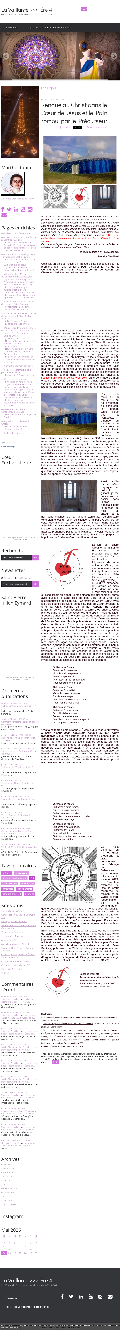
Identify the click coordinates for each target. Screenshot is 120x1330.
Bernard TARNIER (10, 1142)
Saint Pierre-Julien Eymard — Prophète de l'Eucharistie (20, 678)
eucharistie (27, 883)
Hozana (24, 539)
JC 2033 (5, 973)
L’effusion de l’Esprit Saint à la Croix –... (19, 768)
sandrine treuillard (12, 893)
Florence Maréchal (10, 1110)
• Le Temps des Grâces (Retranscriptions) (16, 427)
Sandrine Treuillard (8, 442)
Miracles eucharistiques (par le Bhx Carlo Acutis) (18, 926)
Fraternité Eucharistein (12, 910)
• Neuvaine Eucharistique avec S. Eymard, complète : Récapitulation (20, 343)
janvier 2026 (7, 1168)
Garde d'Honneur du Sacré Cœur (17, 965)
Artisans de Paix (9, 939)
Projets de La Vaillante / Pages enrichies (48, 27)
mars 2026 (6, 1164)
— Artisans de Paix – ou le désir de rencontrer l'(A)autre (19, 238)
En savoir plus (14, 1328)
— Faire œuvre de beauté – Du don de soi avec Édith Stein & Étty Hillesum (19, 316)
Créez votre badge (8, 447)
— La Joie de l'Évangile (12, 433)
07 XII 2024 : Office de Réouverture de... (19, 848)
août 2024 (6, 1196)
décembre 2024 (9, 1188)
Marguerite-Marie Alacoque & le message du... (19, 1016)
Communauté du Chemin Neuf (16, 961)
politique (29, 893)
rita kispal (112, 1056)
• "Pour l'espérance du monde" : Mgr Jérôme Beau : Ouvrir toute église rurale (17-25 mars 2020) (20, 295)
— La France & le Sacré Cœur (16, 233)
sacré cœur (22, 873)
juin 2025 (6, 1184)
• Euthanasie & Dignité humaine (19, 375)
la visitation (81, 1056)
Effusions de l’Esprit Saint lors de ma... (17, 784)
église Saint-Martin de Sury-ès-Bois (64, 377)
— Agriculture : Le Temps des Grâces (16, 422)
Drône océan (56, 1027)
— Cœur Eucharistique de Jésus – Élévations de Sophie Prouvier (18, 255)
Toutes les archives (10, 1205)
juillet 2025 (6, 1180)
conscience (8, 888)
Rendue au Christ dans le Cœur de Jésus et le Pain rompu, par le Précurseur (74, 113)
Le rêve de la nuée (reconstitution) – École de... (19, 739)
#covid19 (46, 1058)
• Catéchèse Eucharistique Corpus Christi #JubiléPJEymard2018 (17, 336)
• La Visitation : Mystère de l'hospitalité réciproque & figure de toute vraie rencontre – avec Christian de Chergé (20, 246)
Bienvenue (11, 27)
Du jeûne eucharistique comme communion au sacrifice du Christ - (80, 238)
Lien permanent (96, 127)
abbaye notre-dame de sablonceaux (91, 1058)
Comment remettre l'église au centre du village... (20, 723)
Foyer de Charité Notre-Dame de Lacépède (18, 949)
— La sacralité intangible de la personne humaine (16, 371)
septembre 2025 (10, 1172)
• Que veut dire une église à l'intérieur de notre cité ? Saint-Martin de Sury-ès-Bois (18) (19, 282)
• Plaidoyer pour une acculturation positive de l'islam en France (19, 403)
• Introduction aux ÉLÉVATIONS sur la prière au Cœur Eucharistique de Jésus (19, 262)
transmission (10, 883)
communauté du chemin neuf (101, 1053)
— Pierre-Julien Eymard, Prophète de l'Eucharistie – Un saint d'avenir (18, 329)
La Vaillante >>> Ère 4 (26, 9)
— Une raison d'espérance (14, 379)
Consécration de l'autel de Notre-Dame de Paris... (18, 832)
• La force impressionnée (16, 323)
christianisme (24, 888)
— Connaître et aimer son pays (17, 365)
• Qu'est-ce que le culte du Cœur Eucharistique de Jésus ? (19, 268)
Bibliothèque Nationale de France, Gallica (59, 1043)
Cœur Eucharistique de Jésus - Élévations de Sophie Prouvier (20, 538)
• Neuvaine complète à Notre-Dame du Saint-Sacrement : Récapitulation (19, 351)
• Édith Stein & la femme (16, 321)
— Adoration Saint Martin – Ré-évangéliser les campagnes (16, 275)
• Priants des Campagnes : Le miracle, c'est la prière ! (18, 288)
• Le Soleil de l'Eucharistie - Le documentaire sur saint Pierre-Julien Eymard (19, 359)
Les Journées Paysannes (13, 936)
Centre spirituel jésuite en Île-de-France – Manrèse (18, 956)
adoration (77, 1053)
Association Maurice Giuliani (15, 944)
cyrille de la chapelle (62, 1058)
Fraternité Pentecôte (12, 969)
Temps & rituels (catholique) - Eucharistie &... (16, 816)
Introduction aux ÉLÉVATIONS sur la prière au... (18, 1144)
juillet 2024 (6, 1200)
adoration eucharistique (14, 878)
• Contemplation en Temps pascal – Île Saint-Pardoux (17, 308)
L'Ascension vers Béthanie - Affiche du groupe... (19, 752)
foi (32, 878)
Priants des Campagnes (13, 931)
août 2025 (6, 1176)
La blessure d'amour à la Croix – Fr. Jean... (18, 707)
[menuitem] (11, 27)
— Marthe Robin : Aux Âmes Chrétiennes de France (15, 410)
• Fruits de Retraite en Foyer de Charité (20, 415)
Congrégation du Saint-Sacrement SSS (18, 916)
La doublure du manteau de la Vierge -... (19, 800)
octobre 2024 (8, 1192)
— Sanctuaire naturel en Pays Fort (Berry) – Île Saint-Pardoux (18, 302)
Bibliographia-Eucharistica (14, 921)
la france (7, 873)
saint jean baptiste (65, 1056)
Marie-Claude (8, 1047)
